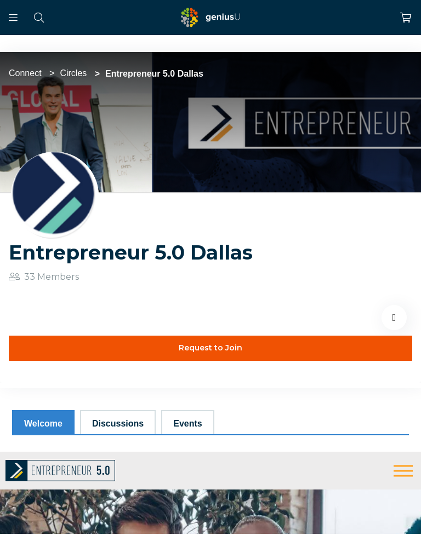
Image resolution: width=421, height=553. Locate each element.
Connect (25, 73)
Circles (73, 73)
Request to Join (210, 348)
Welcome (43, 423)
